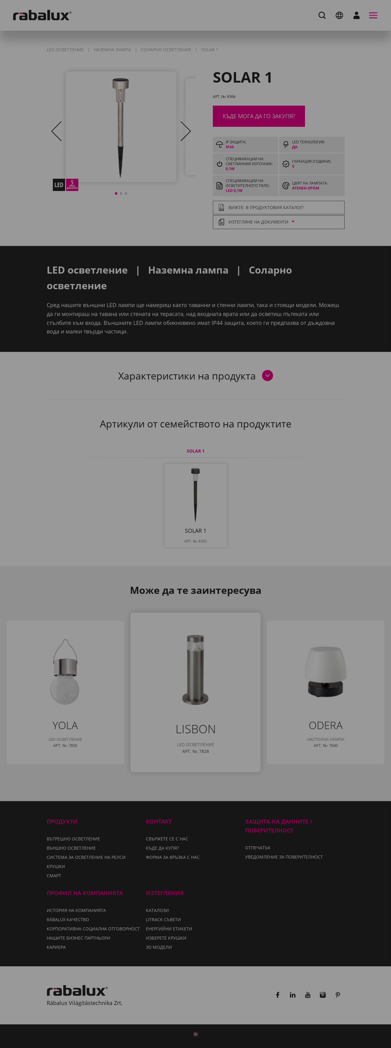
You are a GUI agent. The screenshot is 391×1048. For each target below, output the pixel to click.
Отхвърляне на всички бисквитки (242, 555)
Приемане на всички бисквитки (195, 571)
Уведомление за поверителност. (159, 537)
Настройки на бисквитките (138, 555)
